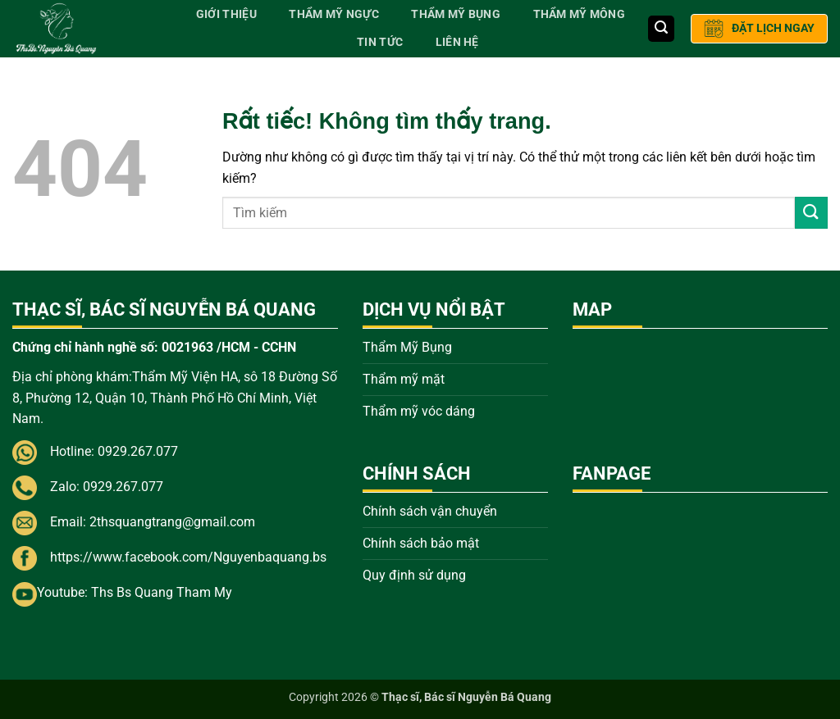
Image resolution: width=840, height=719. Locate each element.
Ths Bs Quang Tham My (161, 592)
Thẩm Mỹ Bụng (455, 14)
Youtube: (64, 592)
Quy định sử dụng (414, 575)
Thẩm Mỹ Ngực (333, 14)
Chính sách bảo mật (421, 543)
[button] (661, 29)
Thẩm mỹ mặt (404, 379)
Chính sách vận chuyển (430, 511)
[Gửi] (811, 213)
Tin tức (380, 42)
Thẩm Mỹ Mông (579, 14)
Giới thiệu (226, 14)
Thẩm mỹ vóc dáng (419, 411)
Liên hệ (457, 42)
